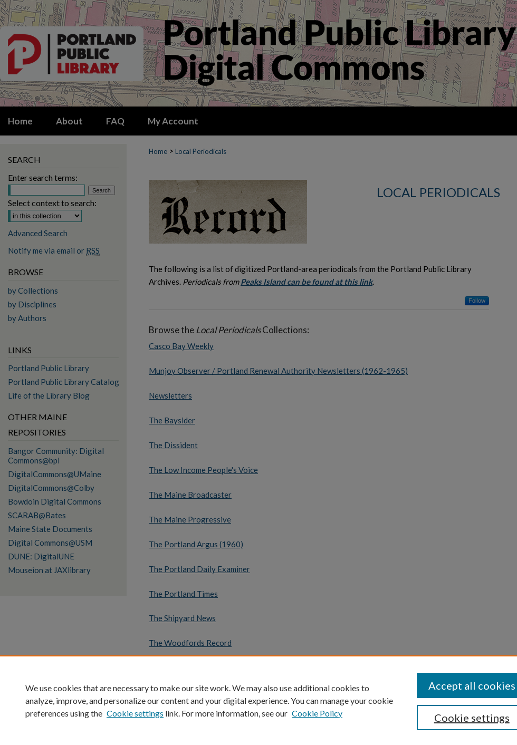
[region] (258, 700)
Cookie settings (135, 713)
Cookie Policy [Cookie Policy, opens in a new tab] (317, 713)
